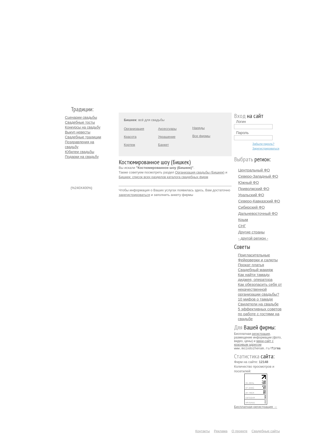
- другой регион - (253, 238)
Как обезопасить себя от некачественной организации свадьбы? (260, 289)
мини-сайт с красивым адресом (254, 342)
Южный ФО (248, 182)
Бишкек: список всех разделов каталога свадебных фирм (163, 177)
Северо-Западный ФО (258, 176)
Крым (243, 219)
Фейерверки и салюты (258, 260)
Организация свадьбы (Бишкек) (199, 172)
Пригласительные (254, 255)
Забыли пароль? (263, 143)
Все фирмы (201, 136)
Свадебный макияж (255, 269)
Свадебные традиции (83, 137)
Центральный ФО (254, 170)
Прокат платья (251, 265)
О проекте (239, 431)
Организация (134, 129)
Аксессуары (167, 129)
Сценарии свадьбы (81, 117)
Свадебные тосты (80, 122)
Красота (130, 137)
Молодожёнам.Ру (67, 50)
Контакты (202, 431)
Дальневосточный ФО (258, 213)
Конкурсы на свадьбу (82, 127)
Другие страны (251, 232)
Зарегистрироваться (265, 148)
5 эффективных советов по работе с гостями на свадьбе (260, 314)
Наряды (198, 128)
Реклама (220, 431)
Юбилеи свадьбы (79, 152)
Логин (241, 122)
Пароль (242, 133)
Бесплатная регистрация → (255, 406)
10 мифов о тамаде (255, 299)
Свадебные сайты (266, 431)
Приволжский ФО (253, 188)
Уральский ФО (251, 195)
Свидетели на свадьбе (258, 304)
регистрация (261, 334)
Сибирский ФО (251, 207)
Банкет (163, 145)
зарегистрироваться (134, 195)
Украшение (166, 137)
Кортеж (129, 145)
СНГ (242, 226)
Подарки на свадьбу (82, 157)
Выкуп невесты (77, 132)
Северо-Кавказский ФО (259, 201)
